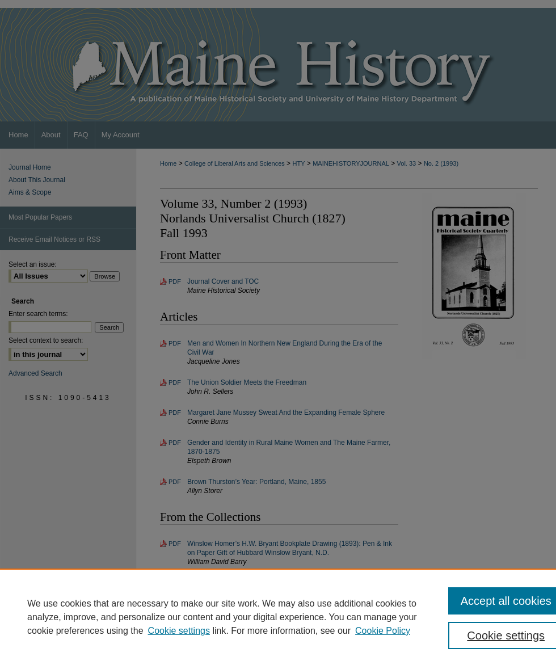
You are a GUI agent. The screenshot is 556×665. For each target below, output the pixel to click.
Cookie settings (179, 630)
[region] (278, 617)
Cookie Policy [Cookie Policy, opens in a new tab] (382, 630)
